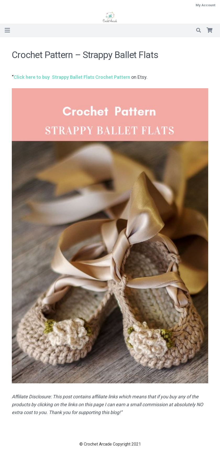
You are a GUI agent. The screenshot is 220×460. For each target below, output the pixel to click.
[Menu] (7, 30)
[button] (198, 30)
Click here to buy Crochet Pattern (72, 77)
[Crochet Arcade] (110, 17)
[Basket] (209, 30)
